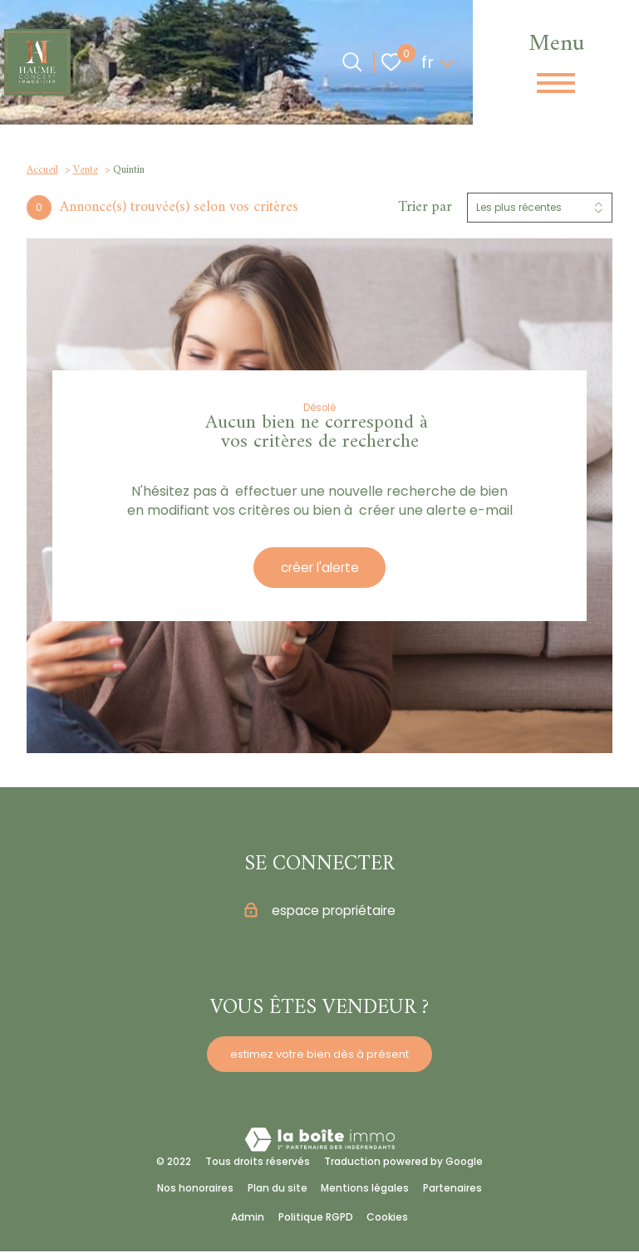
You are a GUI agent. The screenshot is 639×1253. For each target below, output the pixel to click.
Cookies (387, 1218)
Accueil (42, 169)
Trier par (425, 207)
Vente (85, 169)
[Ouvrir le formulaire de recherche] (352, 61)
